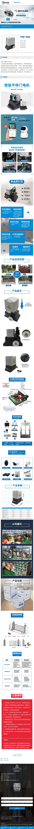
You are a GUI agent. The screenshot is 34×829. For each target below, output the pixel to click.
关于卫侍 (22, 827)
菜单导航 (5, 827)
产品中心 (14, 827)
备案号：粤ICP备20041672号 (6, 817)
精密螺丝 (30, 824)
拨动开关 (14, 824)
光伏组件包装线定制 (24, 824)
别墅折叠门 (10, 824)
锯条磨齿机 (18, 824)
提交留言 (17, 808)
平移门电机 (19, 754)
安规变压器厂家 (4, 824)
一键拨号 (31, 827)
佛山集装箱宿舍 (4, 825)
